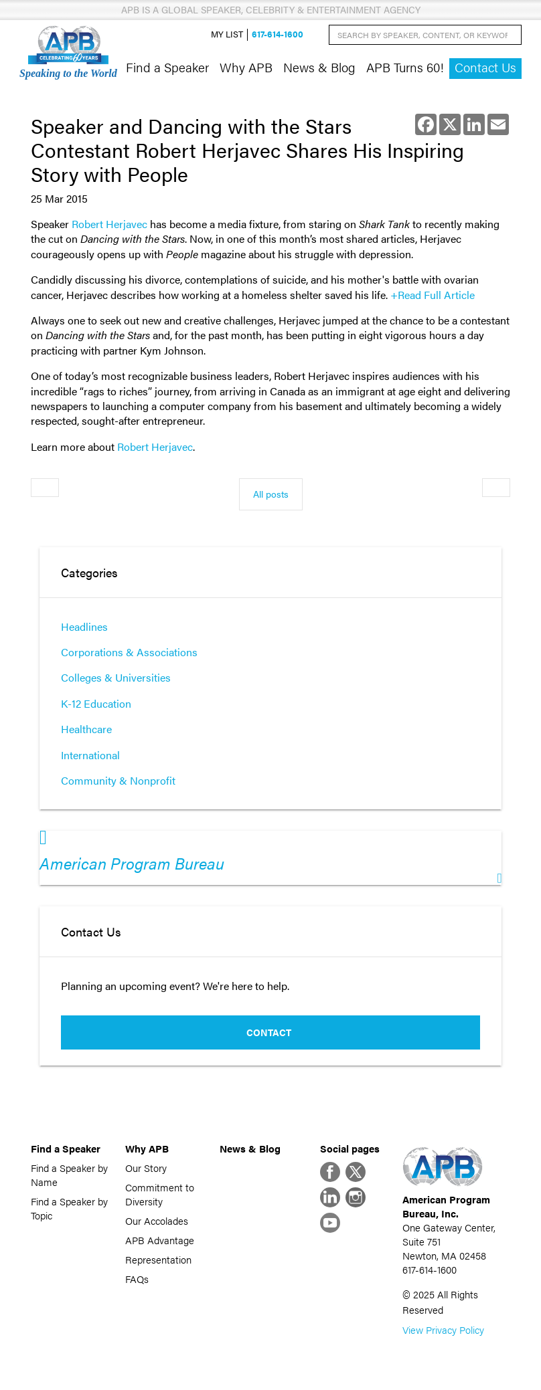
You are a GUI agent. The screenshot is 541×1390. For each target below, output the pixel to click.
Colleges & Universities (116, 677)
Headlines (84, 626)
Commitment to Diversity (159, 1194)
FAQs (137, 1279)
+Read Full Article (432, 294)
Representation (158, 1259)
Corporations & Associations (129, 652)
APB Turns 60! (405, 67)
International (90, 755)
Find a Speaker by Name (69, 1175)
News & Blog (319, 67)
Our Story (146, 1168)
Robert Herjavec (109, 223)
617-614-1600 (277, 34)
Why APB (246, 67)
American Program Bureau (132, 863)
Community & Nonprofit (118, 780)
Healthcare (86, 728)
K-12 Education (96, 703)
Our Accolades (156, 1220)
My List (227, 34)
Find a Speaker (167, 67)
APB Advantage (159, 1240)
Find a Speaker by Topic (69, 1208)
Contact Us (485, 67)
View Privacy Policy (443, 1329)
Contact (268, 1032)
